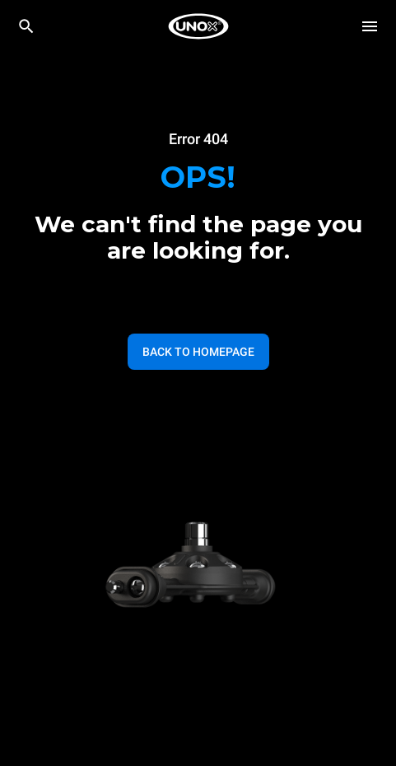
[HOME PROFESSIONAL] (198, 26)
